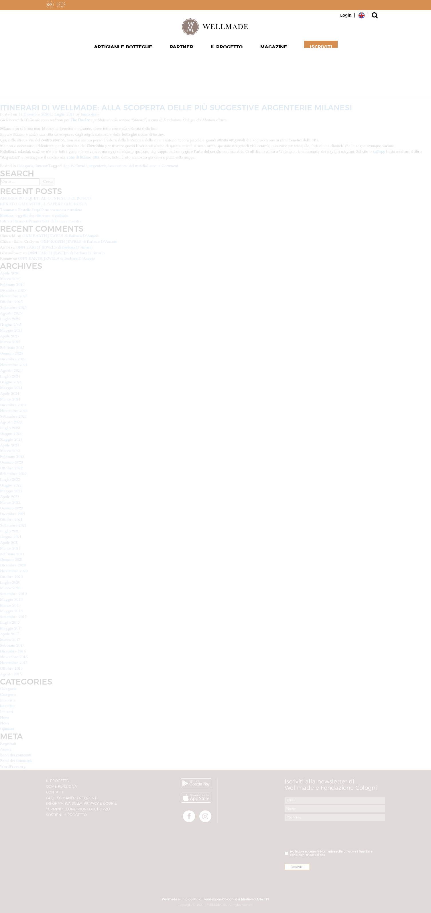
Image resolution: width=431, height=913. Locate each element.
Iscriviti (319, 49)
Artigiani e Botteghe (124, 49)
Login (345, 15)
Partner (182, 49)
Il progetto (226, 49)
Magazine (272, 49)
